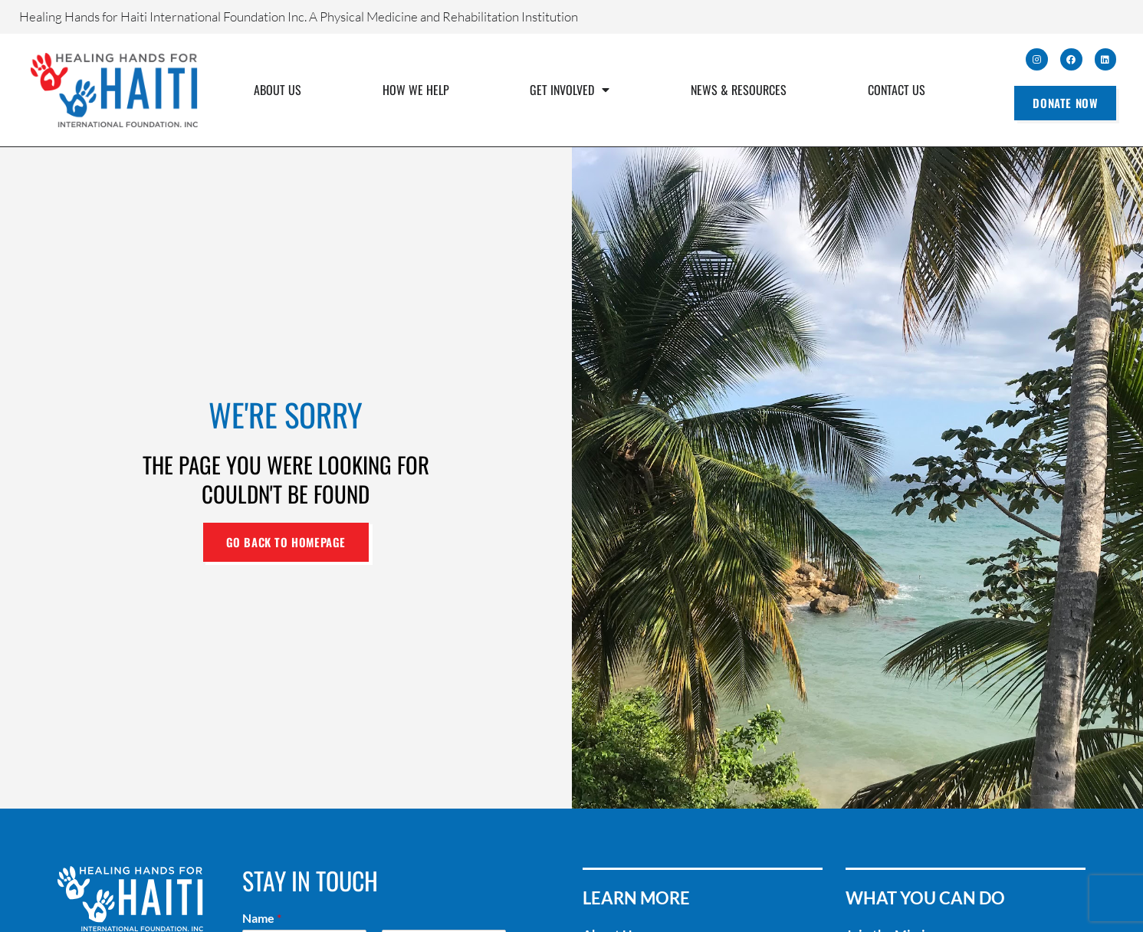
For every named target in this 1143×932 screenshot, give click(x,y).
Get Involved (569, 89)
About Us (277, 89)
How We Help (416, 89)
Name (261, 918)
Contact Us (896, 89)
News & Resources (739, 89)
